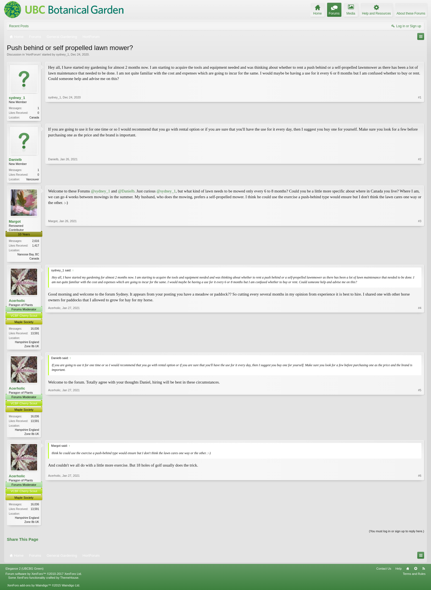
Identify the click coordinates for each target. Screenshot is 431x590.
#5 (419, 435)
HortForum (33, 54)
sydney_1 (62, 54)
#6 (419, 523)
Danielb (15, 160)
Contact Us (383, 571)
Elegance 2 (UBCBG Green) (24, 571)
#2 (419, 179)
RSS (424, 572)
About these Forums (411, 13)
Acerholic (17, 302)
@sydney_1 (100, 192)
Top (416, 572)
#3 (419, 258)
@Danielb (126, 192)
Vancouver (32, 179)
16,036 (35, 330)
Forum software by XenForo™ (43, 576)
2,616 (35, 242)
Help (398, 571)
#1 (419, 116)
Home (408, 572)
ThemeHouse (69, 580)
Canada (34, 117)
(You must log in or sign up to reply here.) (396, 534)
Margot (15, 222)
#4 (419, 347)
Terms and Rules (414, 576)
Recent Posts (19, 26)
